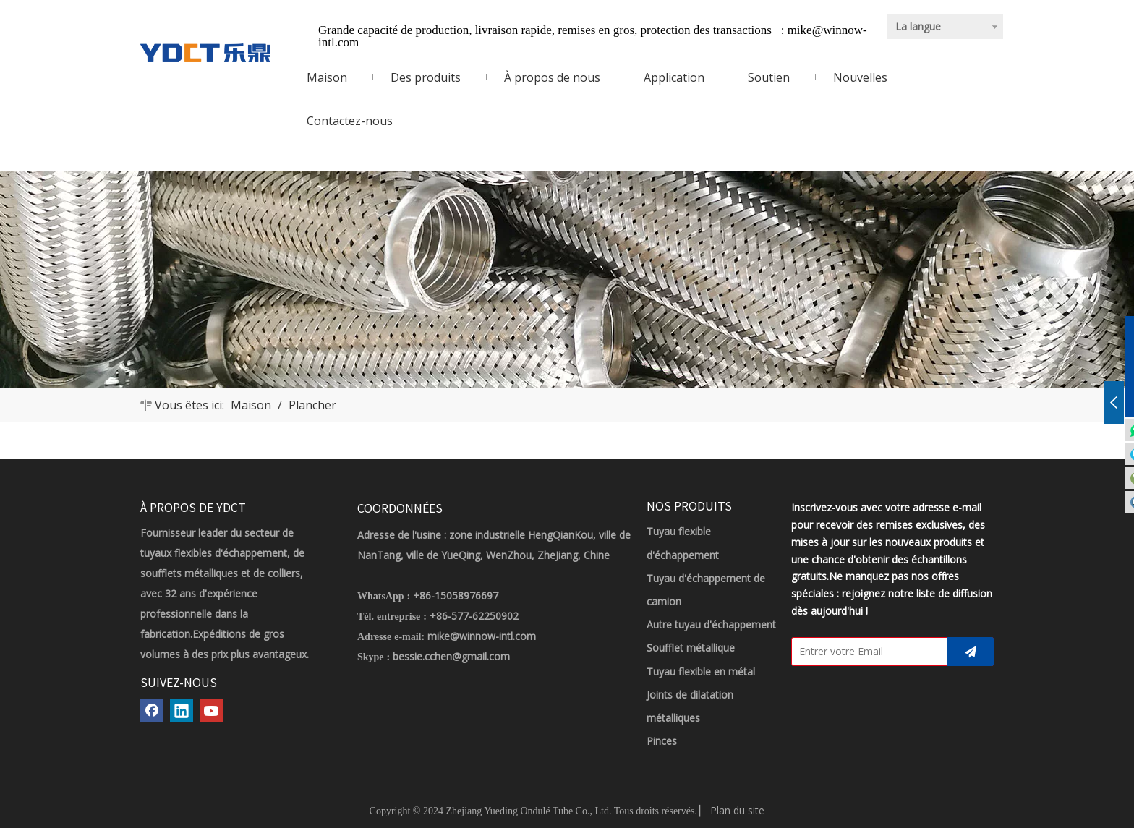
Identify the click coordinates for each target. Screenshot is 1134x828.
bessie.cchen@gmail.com (451, 656)
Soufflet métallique (691, 647)
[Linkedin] (181, 710)
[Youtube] (211, 710)
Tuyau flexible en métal (701, 671)
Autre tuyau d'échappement (711, 624)
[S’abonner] (970, 651)
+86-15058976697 (455, 595)
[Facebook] (151, 710)
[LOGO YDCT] (205, 52)
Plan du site (737, 810)
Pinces (662, 741)
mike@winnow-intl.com (481, 636)
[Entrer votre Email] (866, 651)
